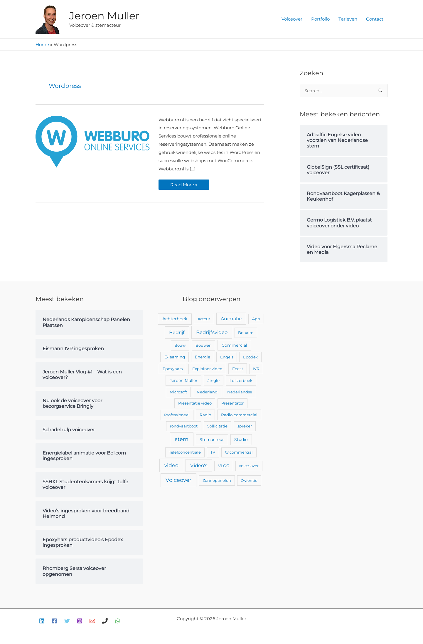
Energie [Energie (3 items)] (202, 357)
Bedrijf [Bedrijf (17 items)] (176, 332)
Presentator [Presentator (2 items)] (232, 403)
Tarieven (347, 19)
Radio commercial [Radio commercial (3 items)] (239, 414)
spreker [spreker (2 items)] (244, 426)
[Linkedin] (42, 621)
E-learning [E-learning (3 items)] (174, 357)
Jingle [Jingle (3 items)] (214, 380)
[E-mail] (92, 621)
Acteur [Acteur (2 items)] (204, 318)
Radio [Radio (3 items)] (205, 414)
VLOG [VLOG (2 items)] (223, 465)
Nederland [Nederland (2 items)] (207, 392)
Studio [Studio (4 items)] (241, 439)
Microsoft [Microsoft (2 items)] (178, 392)
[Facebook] (54, 621)
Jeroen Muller (104, 15)
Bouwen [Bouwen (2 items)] (204, 345)
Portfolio (320, 19)
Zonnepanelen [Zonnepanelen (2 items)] (217, 480)
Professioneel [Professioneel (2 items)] (177, 414)
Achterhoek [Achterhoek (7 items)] (175, 318)
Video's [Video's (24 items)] (198, 465)
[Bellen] (105, 621)
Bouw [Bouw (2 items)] (180, 345)
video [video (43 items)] (171, 465)
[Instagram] (79, 621)
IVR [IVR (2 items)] (256, 368)
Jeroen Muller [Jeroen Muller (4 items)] (184, 380)
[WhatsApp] (117, 621)
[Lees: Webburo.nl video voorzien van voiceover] (93, 141)
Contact (374, 19)
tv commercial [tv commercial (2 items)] (239, 452)
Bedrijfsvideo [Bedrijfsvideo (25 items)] (211, 332)
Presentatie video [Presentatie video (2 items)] (195, 403)
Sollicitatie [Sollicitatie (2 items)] (217, 426)
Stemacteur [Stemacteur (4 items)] (212, 439)
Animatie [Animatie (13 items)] (231, 318)
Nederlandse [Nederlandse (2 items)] (239, 392)
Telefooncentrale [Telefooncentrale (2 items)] (185, 452)
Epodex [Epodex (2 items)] (250, 357)
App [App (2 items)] (256, 318)
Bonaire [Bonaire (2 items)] (245, 332)
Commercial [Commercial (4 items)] (234, 345)
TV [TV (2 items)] (212, 452)
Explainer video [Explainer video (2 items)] (207, 368)
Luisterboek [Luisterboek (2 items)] (241, 380)
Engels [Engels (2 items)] (226, 357)
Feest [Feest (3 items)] (237, 368)
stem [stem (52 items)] (181, 439)
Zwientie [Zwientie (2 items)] (249, 480)
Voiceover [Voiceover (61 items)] (178, 480)
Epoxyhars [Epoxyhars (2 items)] (173, 368)
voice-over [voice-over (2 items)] (249, 465)
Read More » (183, 183)
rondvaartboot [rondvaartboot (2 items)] (184, 426)
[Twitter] (67, 621)
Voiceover (292, 19)
